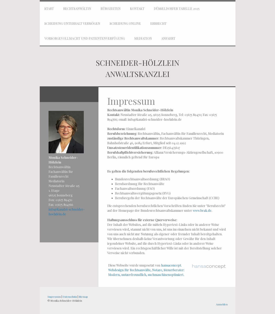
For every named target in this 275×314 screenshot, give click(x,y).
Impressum (54, 296)
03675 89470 (64, 200)
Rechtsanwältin (77, 8)
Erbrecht (158, 23)
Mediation (143, 38)
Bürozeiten (111, 8)
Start (49, 8)
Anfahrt (168, 38)
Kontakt (137, 8)
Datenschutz (70, 296)
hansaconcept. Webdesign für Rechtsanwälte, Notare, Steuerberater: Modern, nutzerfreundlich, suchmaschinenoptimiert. (146, 270)
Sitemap (83, 296)
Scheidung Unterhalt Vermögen (72, 23)
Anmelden (222, 304)
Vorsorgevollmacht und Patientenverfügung (84, 38)
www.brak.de (202, 210)
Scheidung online (125, 23)
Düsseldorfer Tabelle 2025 (176, 8)
